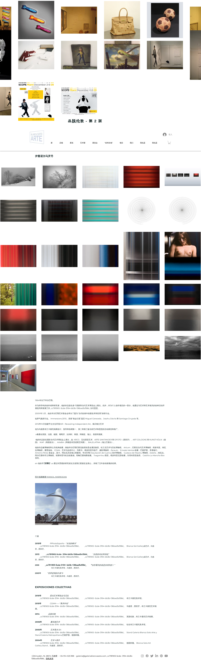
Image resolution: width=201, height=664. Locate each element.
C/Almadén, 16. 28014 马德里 (44, 656)
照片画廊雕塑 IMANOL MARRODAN (51, 477)
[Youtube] (166, 656)
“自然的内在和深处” (101, 554)
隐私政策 (49, 658)
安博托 (47, 463)
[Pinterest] (161, 656)
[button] (169, 142)
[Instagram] (142, 656)
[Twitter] (152, 656)
